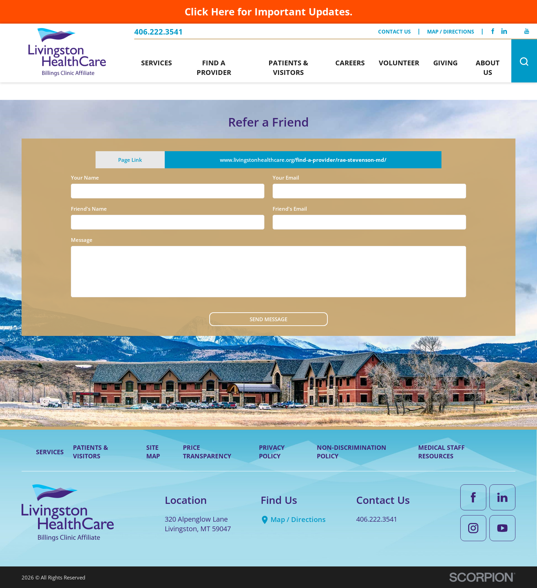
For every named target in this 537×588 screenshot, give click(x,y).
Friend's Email (290, 208)
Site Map (153, 451)
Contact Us (394, 32)
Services (50, 452)
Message (81, 239)
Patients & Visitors (90, 451)
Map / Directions (450, 32)
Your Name (85, 177)
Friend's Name (89, 208)
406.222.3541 (158, 32)
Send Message (268, 319)
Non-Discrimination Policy (351, 451)
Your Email (286, 177)
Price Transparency (207, 451)
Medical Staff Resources (441, 451)
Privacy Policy (272, 451)
